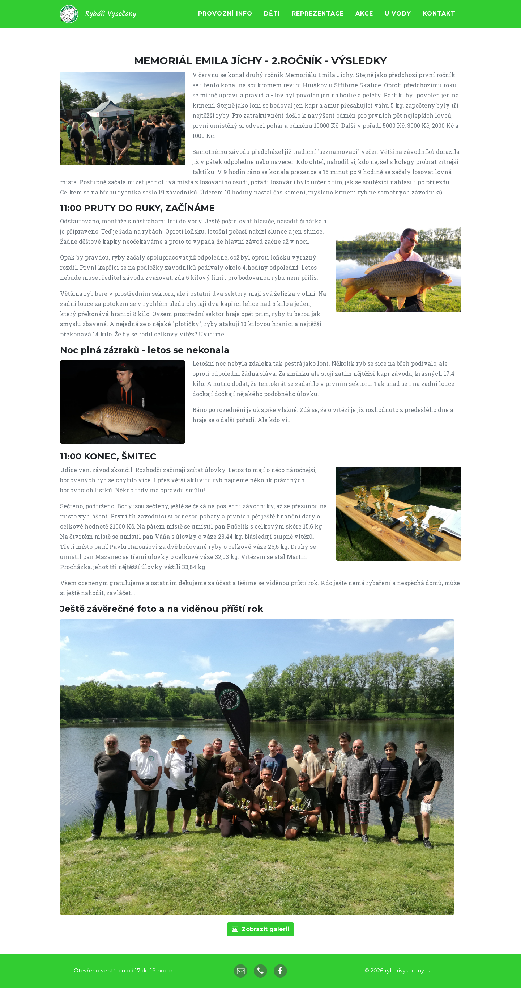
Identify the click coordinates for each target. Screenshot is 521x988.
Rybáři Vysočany (115, 20)
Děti (272, 19)
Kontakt (439, 19)
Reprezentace (318, 19)
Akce (364, 19)
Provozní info (225, 19)
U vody (398, 19)
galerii (260, 929)
